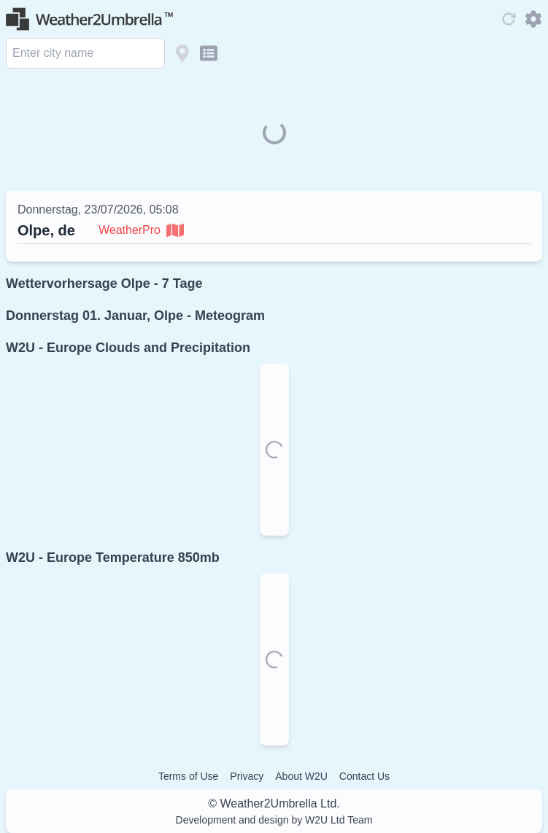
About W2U (301, 776)
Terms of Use (188, 776)
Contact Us (364, 776)
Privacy (246, 776)
